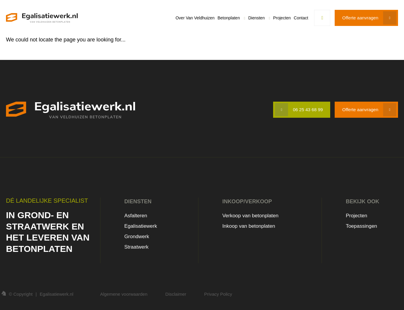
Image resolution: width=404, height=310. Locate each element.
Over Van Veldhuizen (195, 18)
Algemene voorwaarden (123, 294)
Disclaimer (175, 294)
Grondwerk (136, 236)
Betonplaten (229, 18)
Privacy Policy (218, 294)
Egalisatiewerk (140, 226)
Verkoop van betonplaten (250, 215)
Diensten (256, 18)
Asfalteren (135, 215)
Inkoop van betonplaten (248, 226)
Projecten (282, 18)
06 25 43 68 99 (308, 109)
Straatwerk (136, 247)
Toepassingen (361, 226)
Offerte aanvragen (360, 17)
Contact (301, 18)
